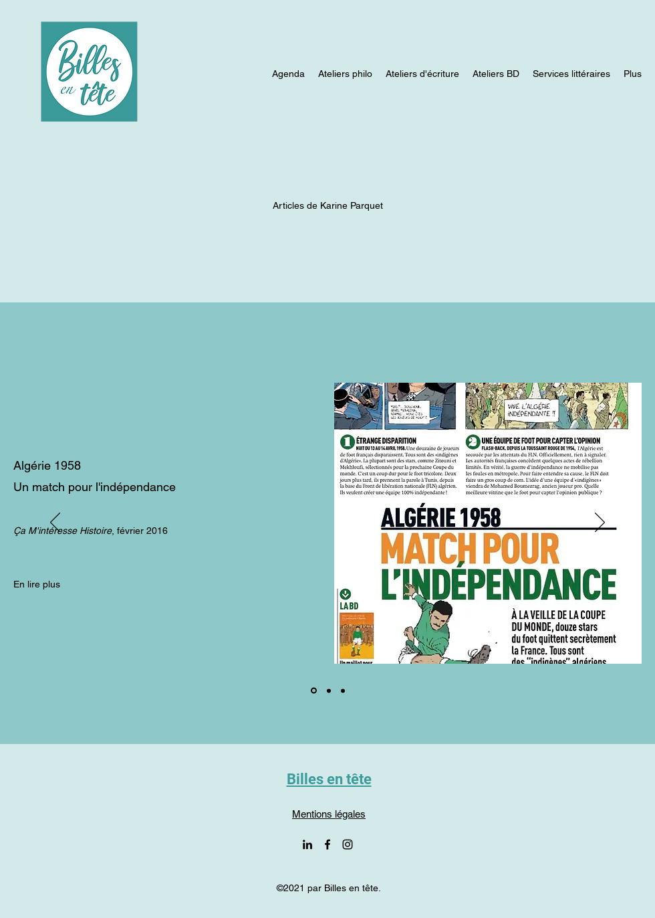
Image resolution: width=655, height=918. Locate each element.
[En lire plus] (36, 584)
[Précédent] (55, 523)
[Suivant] (600, 523)
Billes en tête (329, 779)
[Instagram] (347, 844)
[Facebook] (327, 844)
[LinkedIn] (307, 844)
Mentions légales (329, 814)
